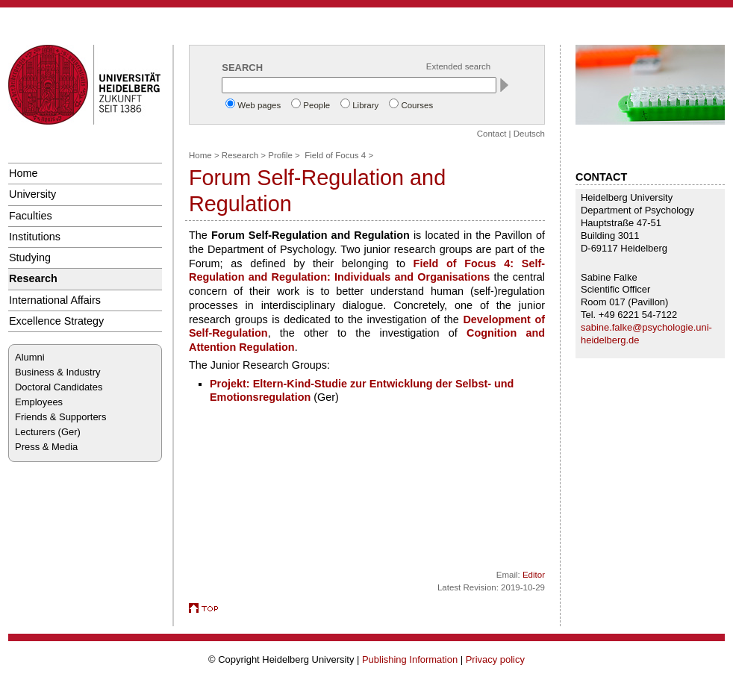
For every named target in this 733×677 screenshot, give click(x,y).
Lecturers (35, 431)
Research (33, 278)
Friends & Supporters (60, 416)
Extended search (458, 66)
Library (365, 105)
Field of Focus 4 (335, 155)
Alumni (30, 357)
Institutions (34, 237)
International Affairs (55, 300)
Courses (417, 105)
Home (23, 173)
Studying (30, 257)
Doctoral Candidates (58, 387)
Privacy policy (495, 659)
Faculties (30, 216)
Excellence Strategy (56, 321)
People (316, 105)
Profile (280, 155)
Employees (39, 402)
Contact (492, 133)
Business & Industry (57, 372)
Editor (534, 574)
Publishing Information (410, 659)
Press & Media (46, 446)
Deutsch (529, 133)
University (32, 194)
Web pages (259, 105)
